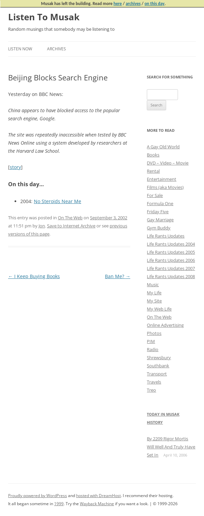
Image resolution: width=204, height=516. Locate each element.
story (15, 167)
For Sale (155, 195)
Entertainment (161, 179)
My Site (154, 301)
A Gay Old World (163, 147)
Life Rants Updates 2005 (171, 252)
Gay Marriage (160, 220)
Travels (154, 382)
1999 (59, 504)
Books (153, 155)
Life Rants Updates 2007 (171, 268)
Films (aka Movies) (165, 187)
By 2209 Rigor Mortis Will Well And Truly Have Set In (171, 447)
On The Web (70, 218)
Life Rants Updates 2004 (171, 244)
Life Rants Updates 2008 (171, 276)
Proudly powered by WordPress (37, 495)
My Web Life (159, 309)
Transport (157, 374)
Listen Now (20, 49)
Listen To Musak (44, 17)
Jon (42, 226)
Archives (56, 49)
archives (133, 3)
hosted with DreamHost (98, 495)
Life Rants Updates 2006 (171, 260)
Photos (154, 333)
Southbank (158, 366)
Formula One (160, 203)
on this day (154, 3)
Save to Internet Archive (71, 226)
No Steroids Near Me (57, 201)
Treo (151, 390)
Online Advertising (165, 325)
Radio (152, 349)
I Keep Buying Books (34, 276)
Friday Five (157, 211)
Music (153, 284)
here (117, 3)
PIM (151, 341)
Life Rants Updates (165, 236)
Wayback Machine (97, 504)
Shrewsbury (159, 357)
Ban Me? (117, 276)
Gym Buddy (159, 228)
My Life (154, 293)
